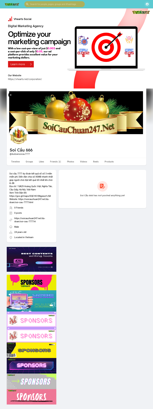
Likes (41, 161)
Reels (96, 161)
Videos (83, 161)
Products (109, 161)
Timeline (15, 161)
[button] (54, 4)
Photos (70, 161)
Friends (55, 161)
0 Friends (18, 207)
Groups (29, 161)
